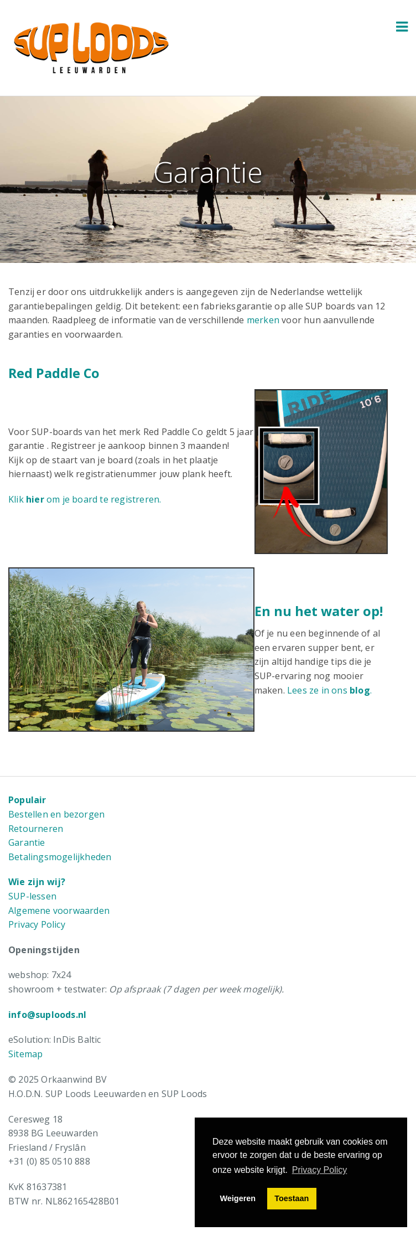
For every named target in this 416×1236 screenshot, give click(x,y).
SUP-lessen (32, 896)
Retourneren (35, 829)
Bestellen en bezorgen (56, 814)
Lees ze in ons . (329, 690)
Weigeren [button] (238, 1198)
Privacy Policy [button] (319, 1170)
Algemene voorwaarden (59, 910)
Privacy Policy (36, 924)
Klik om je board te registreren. (84, 499)
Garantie (26, 842)
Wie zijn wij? (37, 882)
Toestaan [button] (291, 1198)
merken (263, 320)
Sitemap (25, 1054)
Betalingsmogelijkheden (59, 857)
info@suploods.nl (47, 1015)
